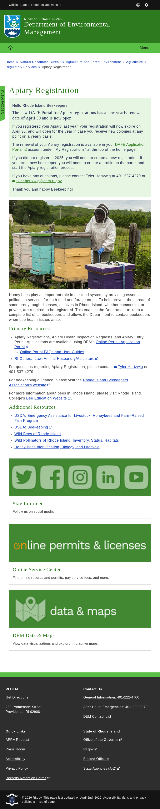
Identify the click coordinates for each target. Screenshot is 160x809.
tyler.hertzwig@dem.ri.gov (39, 181)
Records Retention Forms (26, 778)
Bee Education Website (46, 398)
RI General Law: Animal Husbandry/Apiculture (54, 359)
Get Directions (17, 697)
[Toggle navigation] (141, 48)
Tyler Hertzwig (130, 367)
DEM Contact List (97, 716)
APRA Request (17, 739)
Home (10, 62)
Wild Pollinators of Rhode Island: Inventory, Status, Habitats (66, 440)
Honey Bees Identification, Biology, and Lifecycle (56, 447)
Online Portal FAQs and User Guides (52, 352)
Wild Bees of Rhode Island (37, 434)
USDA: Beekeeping (31, 427)
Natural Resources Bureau (40, 62)
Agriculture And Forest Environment (93, 62)
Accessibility (15, 759)
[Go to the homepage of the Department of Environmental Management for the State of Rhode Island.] (15, 26)
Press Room (15, 749)
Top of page (46, 801)
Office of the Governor (101, 739)
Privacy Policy (17, 768)
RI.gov (88, 749)
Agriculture (134, 62)
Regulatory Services (21, 67)
